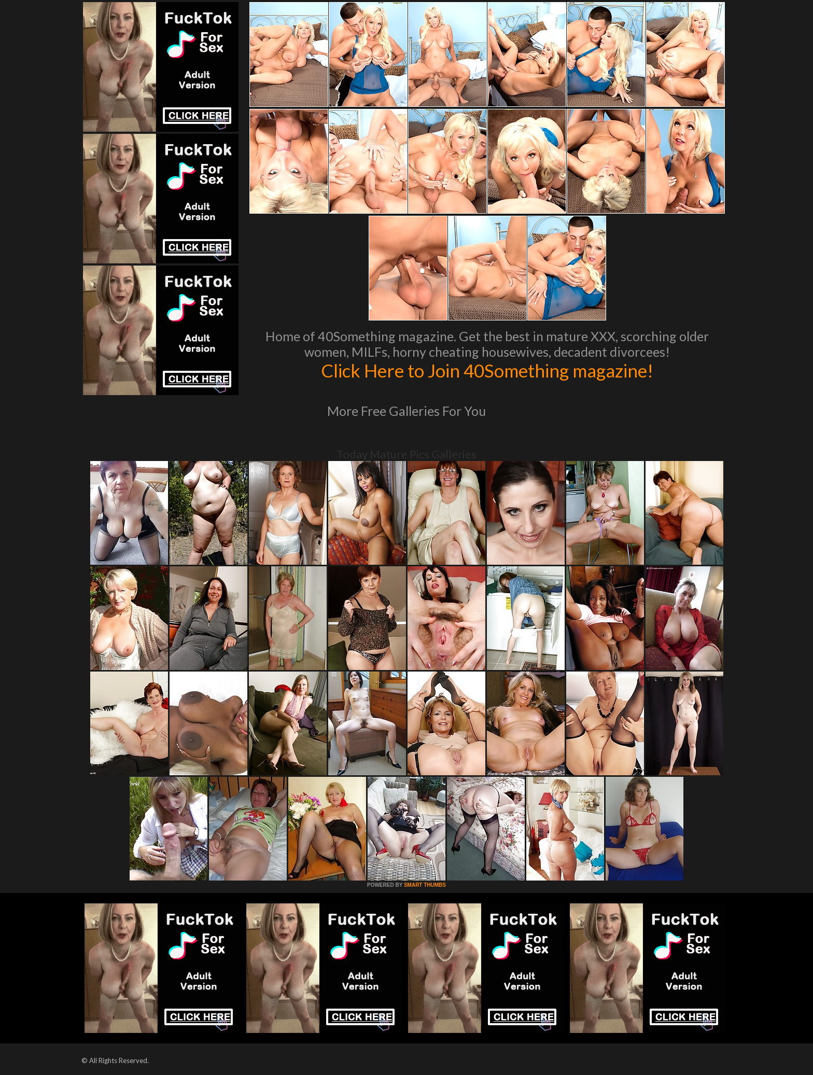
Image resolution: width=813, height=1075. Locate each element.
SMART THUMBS (425, 885)
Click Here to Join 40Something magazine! (487, 370)
